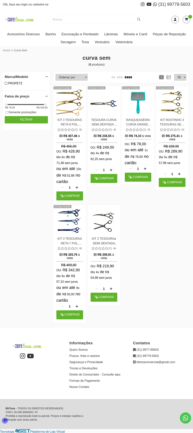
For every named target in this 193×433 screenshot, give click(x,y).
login (25, 4)
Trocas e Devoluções (83, 368)
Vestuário (102, 42)
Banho (50, 34)
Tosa (85, 42)
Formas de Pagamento (84, 380)
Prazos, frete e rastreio (84, 355)
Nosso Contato (79, 386)
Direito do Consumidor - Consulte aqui (94, 374)
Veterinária (123, 42)
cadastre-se (40, 4)
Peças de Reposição (169, 34)
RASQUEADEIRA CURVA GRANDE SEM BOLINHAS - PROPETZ (138, 122)
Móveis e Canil (135, 34)
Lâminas (111, 34)
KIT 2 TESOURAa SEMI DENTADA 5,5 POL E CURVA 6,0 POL (104, 241)
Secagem (68, 42)
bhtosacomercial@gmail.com (154, 362)
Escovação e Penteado (79, 34)
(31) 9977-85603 (146, 349)
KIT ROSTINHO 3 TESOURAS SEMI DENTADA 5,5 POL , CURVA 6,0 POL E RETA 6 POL (172, 122)
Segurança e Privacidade (86, 362)
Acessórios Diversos (23, 34)
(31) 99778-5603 (171, 4)
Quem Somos (78, 349)
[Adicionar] (76, 188)
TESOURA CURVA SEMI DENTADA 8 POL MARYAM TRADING (104, 122)
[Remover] (62, 188)
